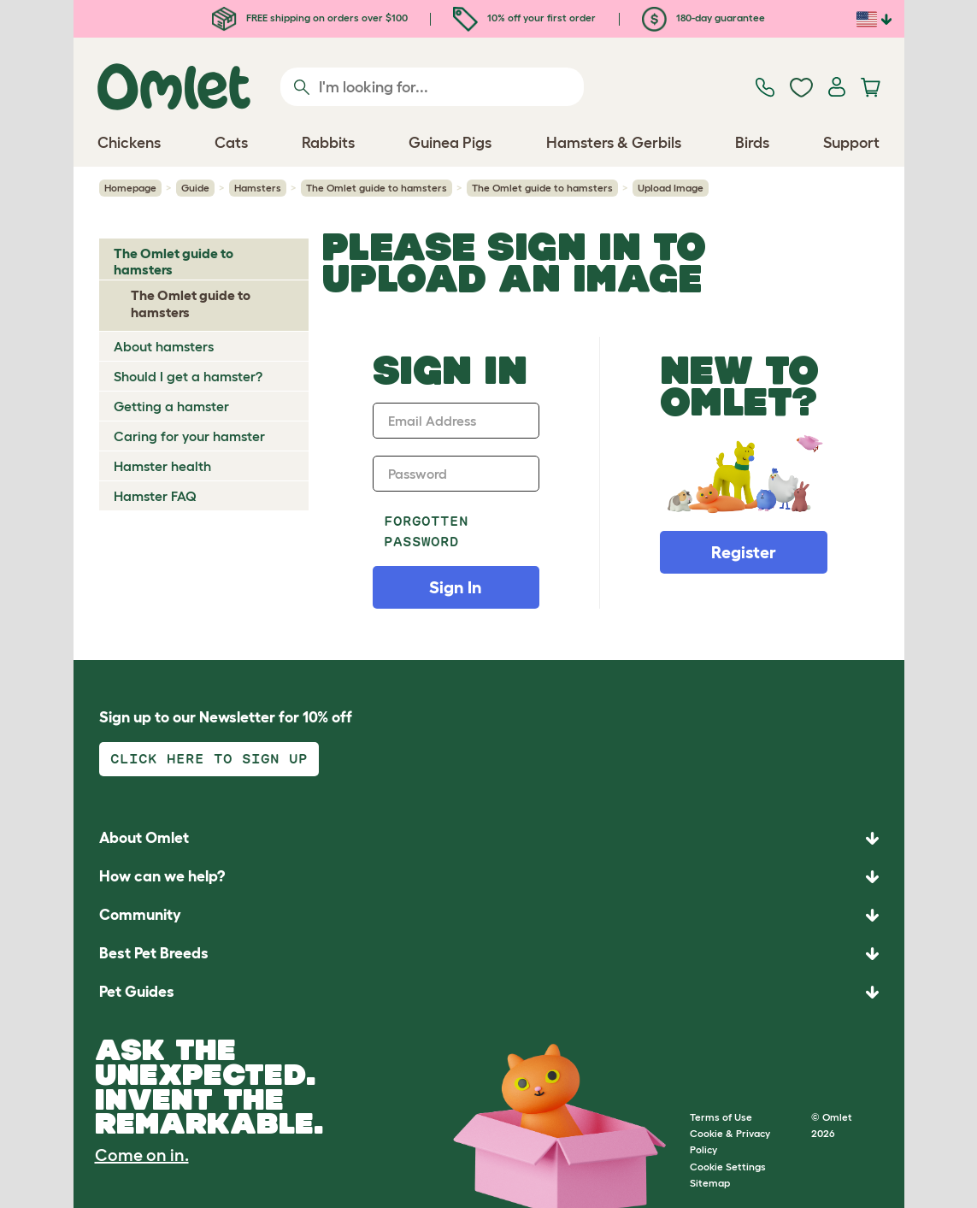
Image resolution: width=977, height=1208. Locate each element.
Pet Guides (136, 991)
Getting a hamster (171, 406)
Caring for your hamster (189, 436)
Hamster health (162, 466)
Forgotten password (426, 531)
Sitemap (710, 1182)
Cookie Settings (728, 1166)
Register (743, 552)
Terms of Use (721, 1117)
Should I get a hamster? (188, 376)
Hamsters (257, 187)
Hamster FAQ (155, 496)
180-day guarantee (703, 17)
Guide (195, 187)
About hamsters (164, 346)
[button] (489, 992)
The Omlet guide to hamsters (376, 187)
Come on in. (142, 1155)
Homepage (130, 187)
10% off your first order (524, 17)
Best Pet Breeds (154, 953)
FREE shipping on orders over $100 (310, 17)
